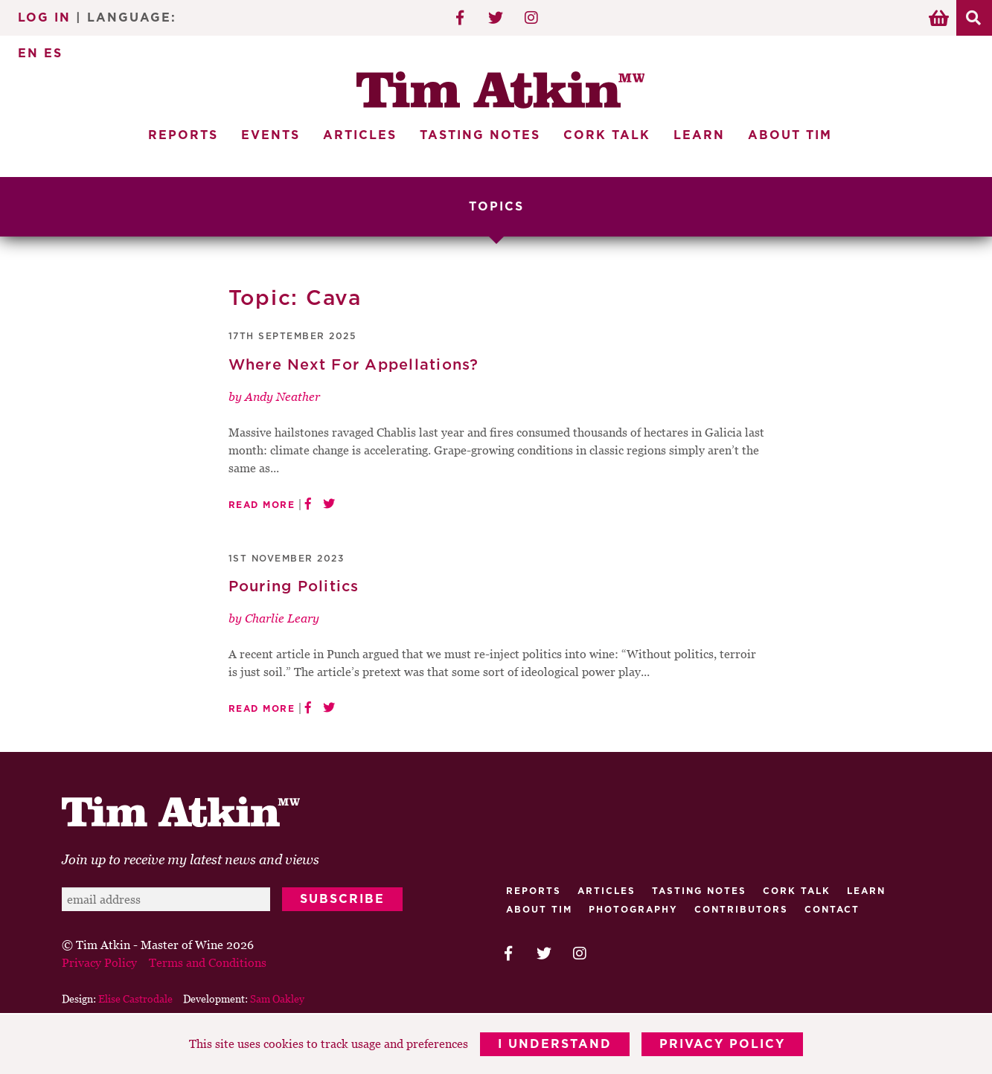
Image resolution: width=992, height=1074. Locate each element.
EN (28, 54)
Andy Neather (282, 396)
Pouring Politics (293, 586)
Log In (44, 18)
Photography (633, 909)
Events (270, 135)
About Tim (790, 135)
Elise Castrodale (135, 998)
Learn (699, 135)
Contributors (741, 909)
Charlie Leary (282, 618)
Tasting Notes (480, 135)
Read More (261, 505)
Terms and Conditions (207, 962)
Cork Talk (606, 135)
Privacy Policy (722, 1044)
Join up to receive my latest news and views (190, 859)
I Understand (555, 1044)
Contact (832, 909)
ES (53, 54)
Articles (360, 135)
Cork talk (797, 891)
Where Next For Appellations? (353, 365)
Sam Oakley (277, 998)
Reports (183, 135)
